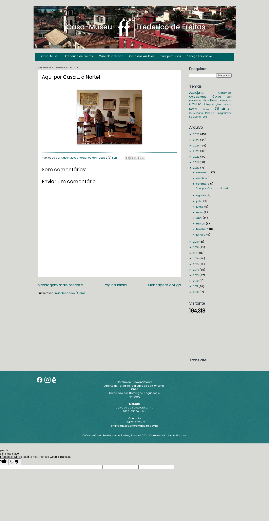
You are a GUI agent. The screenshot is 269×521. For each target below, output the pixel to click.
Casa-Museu (50, 56)
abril (199, 218)
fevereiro (202, 229)
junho (200, 207)
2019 (196, 242)
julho (199, 201)
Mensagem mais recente (60, 284)
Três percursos (170, 56)
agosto (201, 195)
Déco (229, 96)
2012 (196, 281)
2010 (196, 292)
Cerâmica (225, 93)
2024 (196, 145)
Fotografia (226, 100)
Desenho (195, 100)
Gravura (195, 104)
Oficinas (223, 109)
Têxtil (204, 116)
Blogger (181, 435)
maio (200, 212)
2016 (196, 258)
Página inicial (115, 284)
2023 (196, 151)
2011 (195, 286)
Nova (206, 109)
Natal (193, 109)
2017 (196, 253)
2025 (196, 140)
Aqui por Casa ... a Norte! (212, 188)
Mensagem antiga (164, 284)
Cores (217, 96)
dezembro (203, 172)
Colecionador (198, 97)
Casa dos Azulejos (141, 56)
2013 (196, 275)
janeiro (201, 235)
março (201, 223)
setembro (203, 184)
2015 (196, 264)
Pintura (209, 113)
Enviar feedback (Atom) (69, 293)
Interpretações (212, 104)
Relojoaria (195, 116)
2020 (196, 168)
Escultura (210, 100)
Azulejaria (196, 93)
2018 (196, 247)
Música (228, 104)
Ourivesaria (196, 113)
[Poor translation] (14, 461)
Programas (224, 113)
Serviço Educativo (199, 56)
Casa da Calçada (111, 56)
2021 (196, 162)
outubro (201, 178)
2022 (196, 157)
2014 (196, 270)
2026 (196, 134)
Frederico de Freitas (79, 56)
